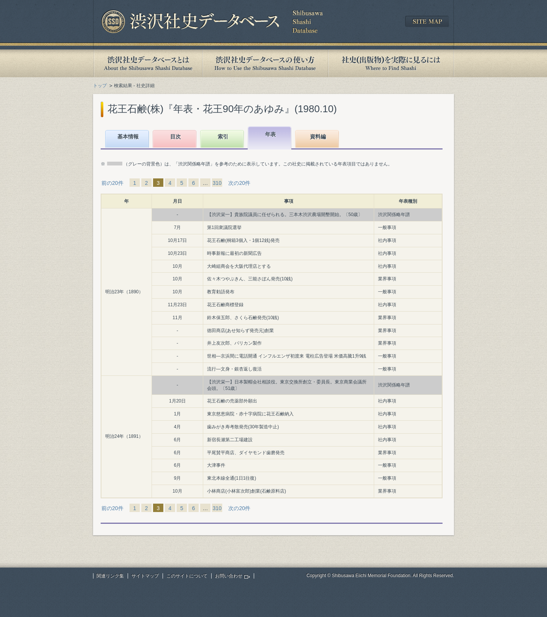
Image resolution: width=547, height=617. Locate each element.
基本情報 (128, 137)
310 (217, 183)
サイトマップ (145, 576)
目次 (175, 137)
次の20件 (239, 183)
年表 (270, 134)
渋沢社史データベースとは (147, 63)
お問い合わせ (228, 576)
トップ (100, 85)
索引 (223, 137)
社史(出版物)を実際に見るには (391, 63)
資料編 (318, 137)
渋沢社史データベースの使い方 (265, 63)
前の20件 (112, 183)
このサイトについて (186, 576)
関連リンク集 (110, 576)
